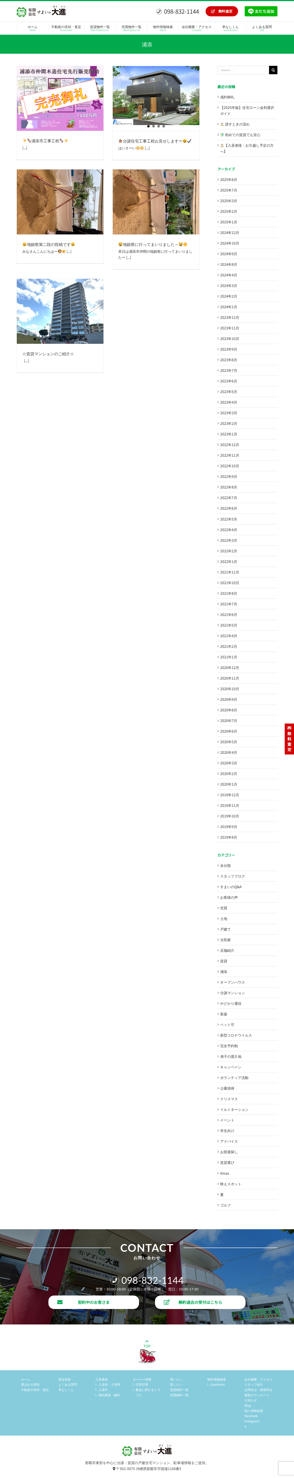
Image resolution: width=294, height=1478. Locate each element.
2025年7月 (228, 190)
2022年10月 (229, 465)
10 (80, 339)
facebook (251, 1415)
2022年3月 (228, 540)
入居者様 (101, 1379)
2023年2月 (228, 423)
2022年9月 (228, 476)
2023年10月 (229, 338)
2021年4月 (228, 635)
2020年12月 (229, 667)
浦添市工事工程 (45, 140)
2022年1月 (228, 561)
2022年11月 (229, 455)
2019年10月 (229, 816)
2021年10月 (229, 582)
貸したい (176, 1384)
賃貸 (223, 960)
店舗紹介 (227, 950)
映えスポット (230, 1183)
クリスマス (229, 1098)
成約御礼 (227, 96)
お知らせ (250, 1400)
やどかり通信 (230, 1003)
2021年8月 (228, 593)
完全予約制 (229, 1045)
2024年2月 (228, 296)
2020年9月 (228, 699)
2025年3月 (228, 200)
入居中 (103, 1389)
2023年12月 (229, 317)
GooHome (217, 1384)
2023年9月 (228, 349)
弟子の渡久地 (230, 1056)
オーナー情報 (142, 1379)
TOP (147, 1351)
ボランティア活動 (234, 1077)
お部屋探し (229, 1151)
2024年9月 (228, 253)
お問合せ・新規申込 (258, 1389)
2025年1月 (228, 221)
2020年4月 (228, 752)
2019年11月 (229, 805)
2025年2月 (228, 211)
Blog (247, 1405)
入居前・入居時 (109, 1384)
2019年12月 (229, 794)
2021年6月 (228, 614)
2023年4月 (228, 402)
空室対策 (142, 1384)
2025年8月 (228, 179)
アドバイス (229, 1141)
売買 (223, 907)
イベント (227, 1120)
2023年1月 (228, 434)
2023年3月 (228, 412)
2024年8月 (228, 264)
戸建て (225, 929)
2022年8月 (228, 487)
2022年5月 (228, 519)
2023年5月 (228, 391)
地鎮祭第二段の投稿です (49, 244)
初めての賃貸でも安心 (240, 134)
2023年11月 (229, 328)
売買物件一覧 (179, 1395)
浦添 (223, 971)
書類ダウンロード (256, 1395)
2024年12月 (229, 232)
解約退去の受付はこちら (193, 1302)
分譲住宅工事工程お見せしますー (154, 141)
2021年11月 (229, 572)
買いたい (176, 1379)
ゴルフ (225, 1205)
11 (85, 339)
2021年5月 (228, 625)
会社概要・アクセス (258, 1379)
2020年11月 (229, 678)
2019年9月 (228, 826)
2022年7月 (228, 497)
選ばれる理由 (30, 1384)
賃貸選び (227, 1162)
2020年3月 (228, 763)
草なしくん (66, 1389)
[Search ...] (243, 70)
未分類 (225, 865)
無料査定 (222, 11)
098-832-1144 (177, 11)
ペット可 (227, 1024)
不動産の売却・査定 (35, 1389)
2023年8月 (228, 359)
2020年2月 (228, 773)
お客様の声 (229, 897)
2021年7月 (228, 603)
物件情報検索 (216, 1379)
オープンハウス (232, 982)
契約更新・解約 (109, 1395)
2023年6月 (228, 381)
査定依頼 (64, 1379)
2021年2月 (228, 646)
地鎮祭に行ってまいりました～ (152, 244)
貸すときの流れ (235, 124)
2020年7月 (228, 720)
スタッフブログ (232, 876)
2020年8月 (228, 709)
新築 (223, 1013)
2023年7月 (228, 370)
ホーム (25, 1379)
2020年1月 (228, 784)
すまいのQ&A (231, 886)
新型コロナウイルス (236, 1035)
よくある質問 (67, 1384)
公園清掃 (227, 1088)
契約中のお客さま (83, 1302)
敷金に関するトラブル (148, 1392)
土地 (223, 918)
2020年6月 (228, 731)
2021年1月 (228, 656)
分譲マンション (232, 992)
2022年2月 (228, 550)
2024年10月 (229, 243)
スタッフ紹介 (253, 1384)
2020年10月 (229, 688)
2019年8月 (228, 837)
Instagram (251, 1421)
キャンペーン (230, 1067)
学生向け (227, 1130)
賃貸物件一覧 (179, 1389)
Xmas (224, 1173)
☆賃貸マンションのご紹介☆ (48, 353)
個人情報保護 (253, 1410)
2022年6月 (228, 508)
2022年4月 (228, 529)
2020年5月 (228, 741)
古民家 (225, 939)
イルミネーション (234, 1109)
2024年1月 (228, 306)
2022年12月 (229, 444)
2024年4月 (228, 274)
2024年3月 (228, 285)
